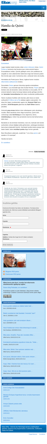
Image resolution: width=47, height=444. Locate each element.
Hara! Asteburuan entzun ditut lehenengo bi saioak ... (20, 328)
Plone (4, 430)
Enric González (23, 419)
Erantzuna (7, 227)
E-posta (5, 221)
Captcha (5, 234)
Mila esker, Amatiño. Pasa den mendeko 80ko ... (19, 335)
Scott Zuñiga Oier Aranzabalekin (23, 389)
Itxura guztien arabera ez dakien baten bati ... (18, 306)
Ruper (36, 87)
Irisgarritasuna (33, 434)
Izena (4, 215)
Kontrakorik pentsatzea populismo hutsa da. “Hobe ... (20, 342)
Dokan (11, 85)
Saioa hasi (42, 1)
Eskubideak (5, 63)
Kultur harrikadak (39, 151)
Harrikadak (7, 20)
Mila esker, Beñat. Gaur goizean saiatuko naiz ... (19, 349)
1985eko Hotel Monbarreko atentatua (23, 412)
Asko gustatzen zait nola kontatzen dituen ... (17, 320)
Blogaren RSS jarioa (12, 271)
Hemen (6, 161)
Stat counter (7, 378)
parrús (36, 133)
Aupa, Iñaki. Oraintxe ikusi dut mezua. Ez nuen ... (19, 364)
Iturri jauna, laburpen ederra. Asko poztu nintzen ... (19, 356)
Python (11, 430)
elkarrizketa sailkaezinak (9, 82)
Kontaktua (42, 434)
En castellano (5, 142)
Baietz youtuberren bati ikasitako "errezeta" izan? (19, 313)
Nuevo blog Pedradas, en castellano (15, 287)
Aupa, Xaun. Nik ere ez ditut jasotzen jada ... (17, 371)
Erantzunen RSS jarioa (13, 274)
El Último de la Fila (14, 100)
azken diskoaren (29, 67)
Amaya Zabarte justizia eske (23, 405)
